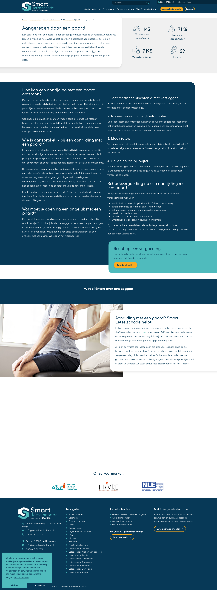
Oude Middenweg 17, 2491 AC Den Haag (42, 525)
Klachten (73, 541)
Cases (71, 524)
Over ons (107, 9)
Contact (189, 9)
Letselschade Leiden (78, 548)
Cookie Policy (75, 528)
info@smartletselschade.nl (38, 530)
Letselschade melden (172, 9)
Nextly (84, 586)
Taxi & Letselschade (146, 9)
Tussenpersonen (125, 9)
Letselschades (90, 9)
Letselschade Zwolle (78, 555)
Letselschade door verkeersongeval (129, 514)
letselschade (71, 173)
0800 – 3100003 (166, 2)
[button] (56, 295)
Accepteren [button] (40, 585)
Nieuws (72, 538)
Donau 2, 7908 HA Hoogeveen (39, 541)
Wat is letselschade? (122, 524)
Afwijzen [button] (14, 585)
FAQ (70, 534)
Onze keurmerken (108, 473)
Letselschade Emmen (79, 565)
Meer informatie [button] (21, 577)
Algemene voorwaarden (80, 531)
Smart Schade (75, 514)
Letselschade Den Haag (80, 568)
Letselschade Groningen (80, 562)
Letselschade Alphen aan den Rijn (85, 551)
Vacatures (73, 517)
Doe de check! (124, 265)
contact (143, 332)
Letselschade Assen (78, 572)
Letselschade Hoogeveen (80, 558)
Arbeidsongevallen (121, 517)
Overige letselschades (122, 521)
